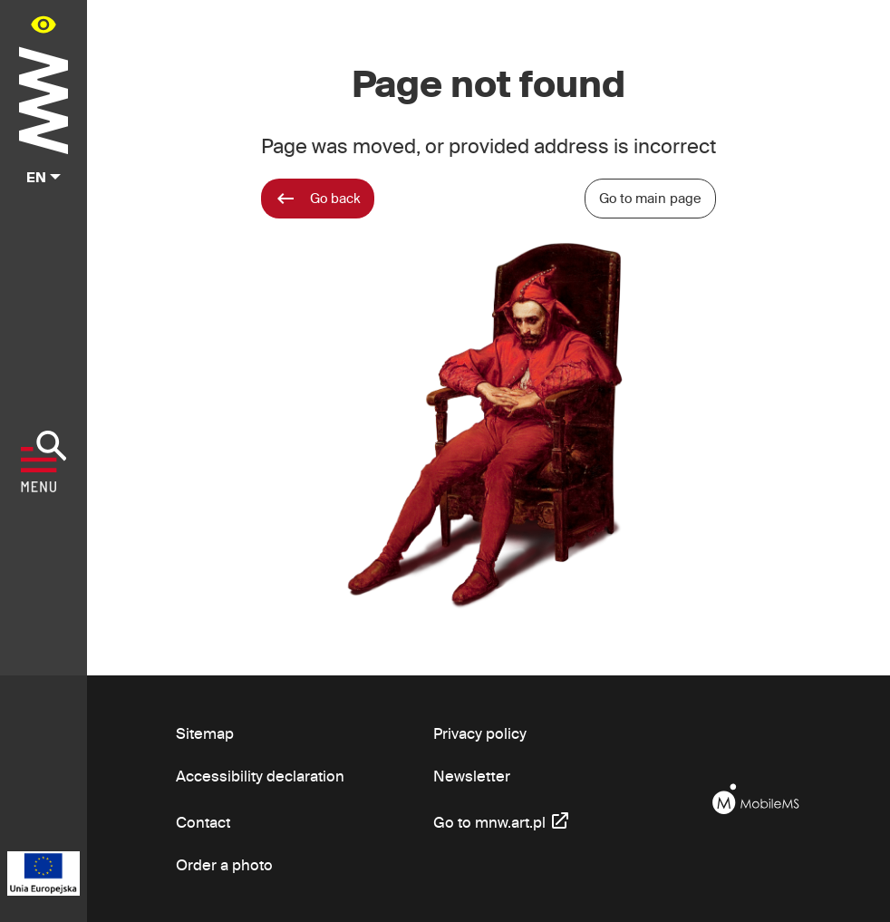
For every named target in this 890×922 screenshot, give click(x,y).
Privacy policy (480, 732)
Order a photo (224, 864)
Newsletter (471, 775)
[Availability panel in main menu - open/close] (43, 24)
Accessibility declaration (260, 775)
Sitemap (205, 732)
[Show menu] (44, 461)
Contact (203, 821)
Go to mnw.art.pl (502, 820)
